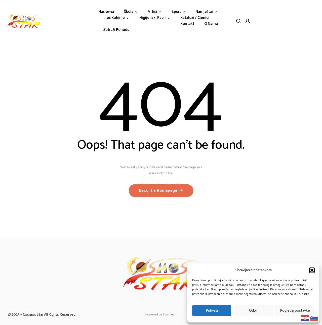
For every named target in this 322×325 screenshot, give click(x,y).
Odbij (253, 310)
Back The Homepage (158, 190)
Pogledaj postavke (295, 310)
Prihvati (212, 310)
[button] (311, 270)
